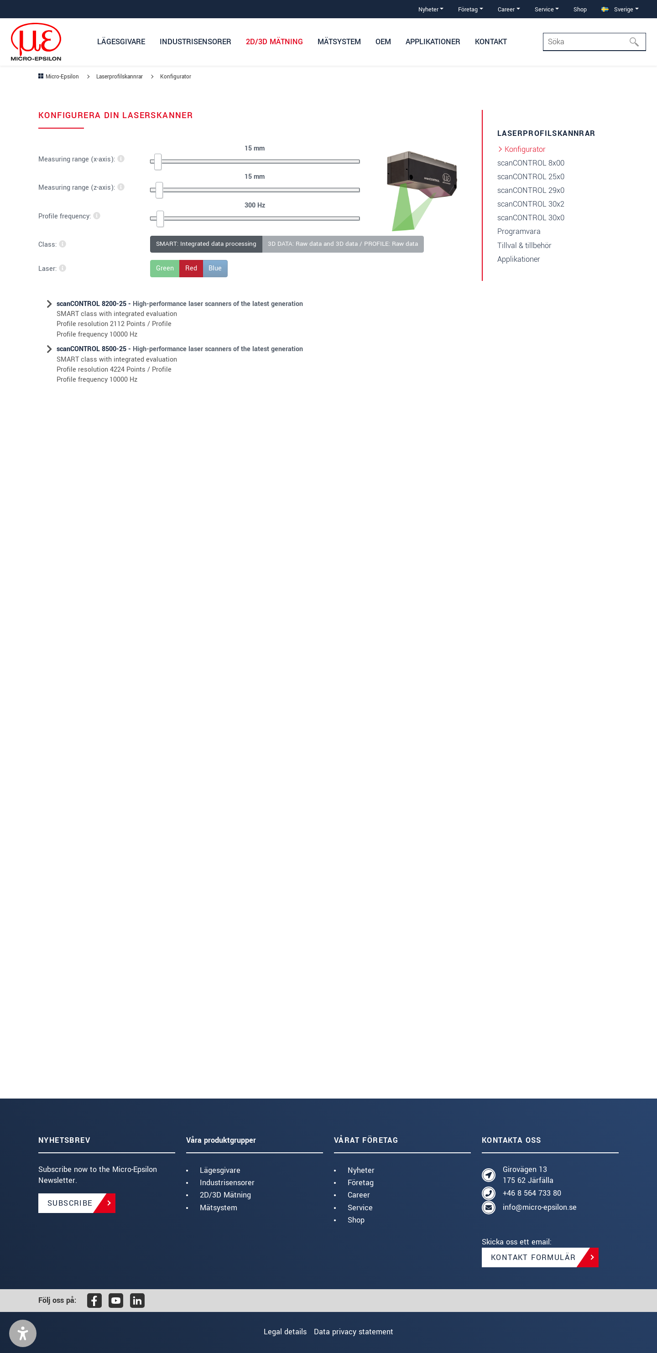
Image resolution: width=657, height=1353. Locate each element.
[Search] (594, 42)
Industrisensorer (227, 1182)
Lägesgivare (220, 1170)
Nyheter (361, 1170)
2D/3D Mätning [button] (274, 41)
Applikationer (518, 259)
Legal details (280, 1332)
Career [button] (506, 9)
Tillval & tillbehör (524, 245)
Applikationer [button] (433, 41)
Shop (580, 9)
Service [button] (544, 9)
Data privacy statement (358, 1332)
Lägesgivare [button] (121, 41)
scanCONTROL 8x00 (530, 163)
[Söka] (637, 42)
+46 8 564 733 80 (532, 1193)
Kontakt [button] (491, 41)
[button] (22, 1333)
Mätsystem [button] (339, 41)
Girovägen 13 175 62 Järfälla (528, 1175)
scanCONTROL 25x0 (530, 176)
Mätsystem (218, 1208)
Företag (361, 1182)
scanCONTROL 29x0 (530, 190)
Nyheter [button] (428, 9)
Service (360, 1208)
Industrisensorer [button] (195, 41)
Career (359, 1195)
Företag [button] (468, 9)
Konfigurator (525, 149)
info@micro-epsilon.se (540, 1207)
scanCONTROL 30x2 (530, 204)
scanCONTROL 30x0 (530, 218)
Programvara (519, 231)
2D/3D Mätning (225, 1195)
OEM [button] (383, 41)
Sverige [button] (617, 9)
